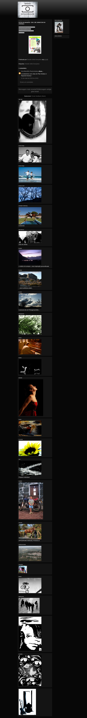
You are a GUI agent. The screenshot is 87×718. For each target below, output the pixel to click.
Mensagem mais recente (27, 89)
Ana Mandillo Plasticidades (29, 71)
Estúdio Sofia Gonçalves (32, 64)
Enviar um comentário (26, 82)
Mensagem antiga (44, 89)
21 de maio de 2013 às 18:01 (29, 78)
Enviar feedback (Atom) (39, 96)
